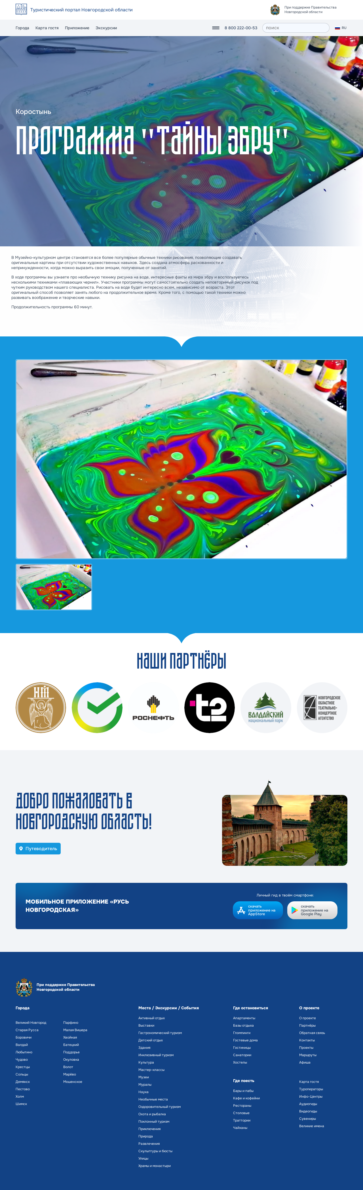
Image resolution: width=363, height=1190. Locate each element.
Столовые (241, 1113)
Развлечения (149, 1143)
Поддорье (71, 1052)
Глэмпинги (241, 1033)
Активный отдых (151, 1018)
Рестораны (242, 1105)
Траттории (241, 1120)
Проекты (306, 1047)
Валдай (22, 1045)
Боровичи (23, 1037)
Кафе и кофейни (246, 1098)
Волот (68, 1067)
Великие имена (311, 1126)
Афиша (305, 1062)
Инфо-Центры (310, 1096)
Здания (144, 1047)
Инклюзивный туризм (156, 1055)
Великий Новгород (31, 1022)
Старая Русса (27, 1030)
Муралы (144, 1084)
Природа (145, 1136)
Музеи (143, 1077)
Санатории (242, 1055)
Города (22, 27)
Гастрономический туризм (160, 1033)
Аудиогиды (308, 1104)
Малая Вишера (75, 1030)
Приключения (149, 1129)
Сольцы (22, 1074)
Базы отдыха (243, 1025)
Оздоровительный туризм (159, 1106)
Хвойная (70, 1037)
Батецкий (71, 1045)
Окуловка (71, 1059)
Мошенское (72, 1081)
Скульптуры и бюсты (155, 1151)
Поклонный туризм (153, 1121)
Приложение (77, 27)
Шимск (21, 1104)
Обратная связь (312, 1033)
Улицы (143, 1158)
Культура (146, 1062)
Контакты (307, 1040)
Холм (20, 1096)
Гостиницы (242, 1047)
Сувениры (307, 1118)
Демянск (23, 1081)
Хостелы (240, 1062)
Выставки (146, 1025)
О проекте (307, 1018)
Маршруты (307, 1055)
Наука (143, 1092)
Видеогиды (308, 1111)
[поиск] (296, 28)
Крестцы (23, 1067)
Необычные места (153, 1099)
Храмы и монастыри (154, 1166)
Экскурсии (106, 27)
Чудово (22, 1059)
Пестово (23, 1089)
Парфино (70, 1022)
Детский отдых (150, 1040)
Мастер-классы (151, 1070)
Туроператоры (311, 1089)
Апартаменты (244, 1018)
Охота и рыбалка (152, 1114)
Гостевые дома (245, 1040)
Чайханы (240, 1127)
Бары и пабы (243, 1091)
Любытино (24, 1052)
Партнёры (307, 1025)
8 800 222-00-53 (241, 27)
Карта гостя (47, 27)
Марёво (69, 1074)
